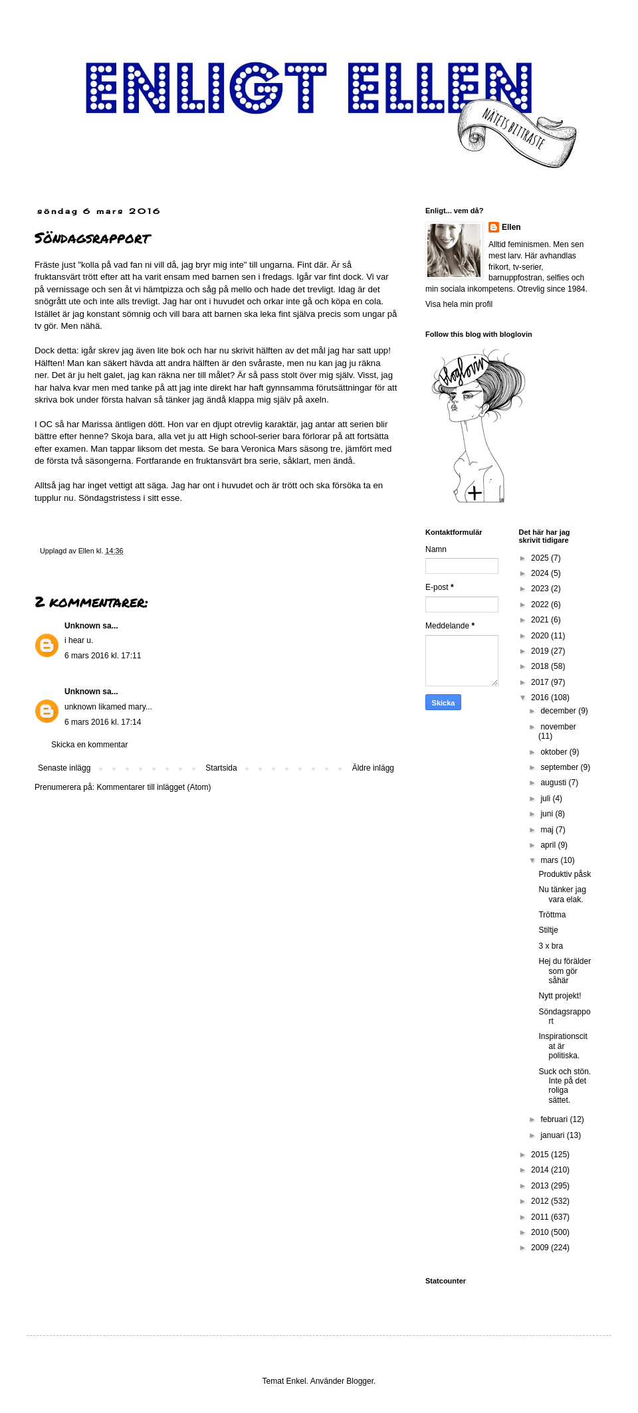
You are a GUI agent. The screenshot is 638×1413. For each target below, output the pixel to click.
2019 (541, 651)
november (558, 726)
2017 (541, 682)
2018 (541, 666)
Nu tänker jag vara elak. (561, 894)
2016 (541, 697)
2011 (541, 1217)
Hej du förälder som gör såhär (564, 971)
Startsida (221, 768)
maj (548, 829)
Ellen (511, 227)
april (549, 845)
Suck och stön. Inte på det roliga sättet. (564, 1086)
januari (553, 1135)
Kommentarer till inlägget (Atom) (153, 787)
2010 (541, 1232)
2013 (541, 1185)
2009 (541, 1247)
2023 (541, 588)
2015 (541, 1154)
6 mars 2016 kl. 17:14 (102, 722)
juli (546, 798)
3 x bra (550, 946)
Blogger (359, 1381)
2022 (541, 604)
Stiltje (548, 930)
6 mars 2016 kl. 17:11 (102, 655)
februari (555, 1119)
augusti (554, 782)
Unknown (82, 625)
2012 (541, 1201)
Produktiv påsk (564, 874)
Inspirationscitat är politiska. (562, 1046)
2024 (541, 573)
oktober (554, 752)
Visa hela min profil (458, 304)
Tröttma (552, 914)
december (559, 710)
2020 (541, 635)
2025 (541, 558)
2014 (541, 1170)
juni (547, 813)
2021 (541, 619)
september (560, 767)
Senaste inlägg (64, 768)
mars (550, 860)
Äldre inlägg (373, 768)
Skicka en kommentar (89, 744)
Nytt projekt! (559, 995)
